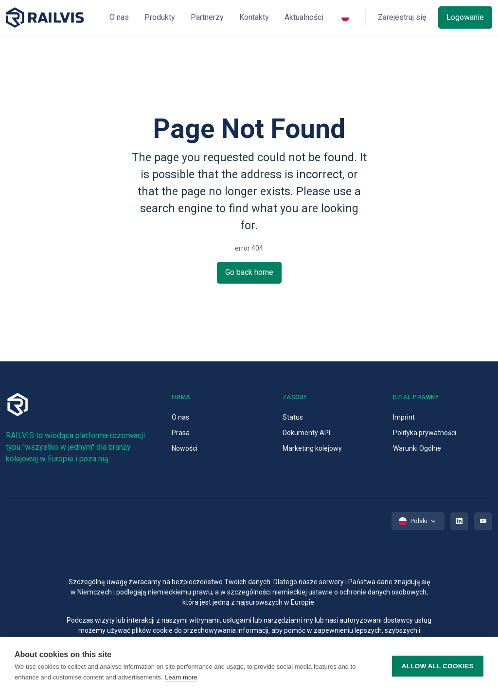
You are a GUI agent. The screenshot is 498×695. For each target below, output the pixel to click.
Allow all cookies (438, 666)
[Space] (45, 17)
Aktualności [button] (304, 17)
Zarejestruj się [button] (402, 17)
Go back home (249, 272)
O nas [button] (119, 17)
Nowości (184, 448)
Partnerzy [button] (207, 17)
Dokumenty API (306, 433)
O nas (180, 417)
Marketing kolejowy (312, 448)
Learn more (181, 677)
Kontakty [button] (254, 17)
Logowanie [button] (465, 17)
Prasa (181, 433)
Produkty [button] (159, 17)
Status (293, 417)
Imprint (404, 417)
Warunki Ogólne (417, 448)
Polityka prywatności (424, 433)
